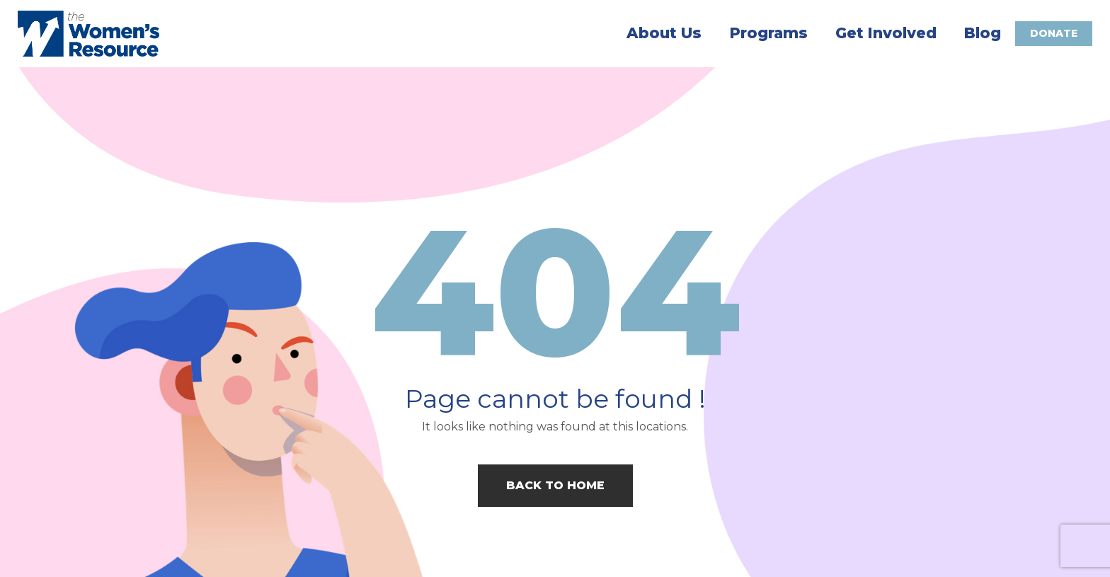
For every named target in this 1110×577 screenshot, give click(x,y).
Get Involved (886, 33)
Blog (982, 33)
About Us (664, 33)
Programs (769, 33)
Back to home (555, 485)
